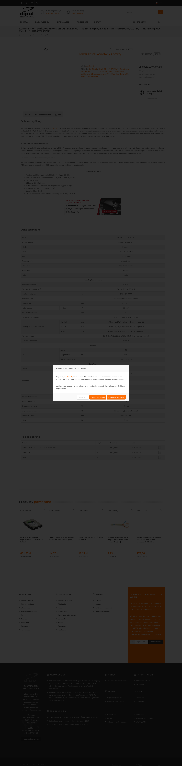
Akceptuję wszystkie (116, 397)
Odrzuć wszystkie (98, 397)
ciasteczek (68, 377)
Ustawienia (83, 397)
